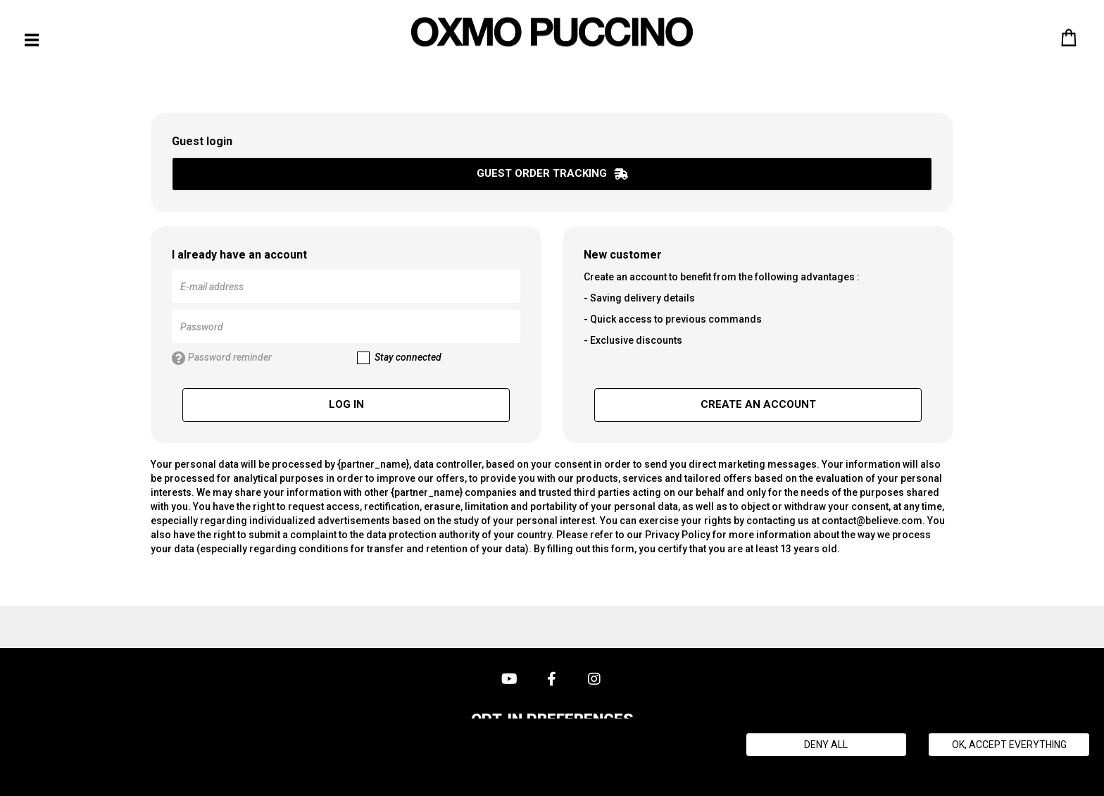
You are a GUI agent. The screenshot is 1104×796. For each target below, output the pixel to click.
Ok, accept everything (1009, 744)
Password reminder (222, 359)
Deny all (826, 744)
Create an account (758, 404)
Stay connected (399, 358)
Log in (346, 404)
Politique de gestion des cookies (337, 767)
